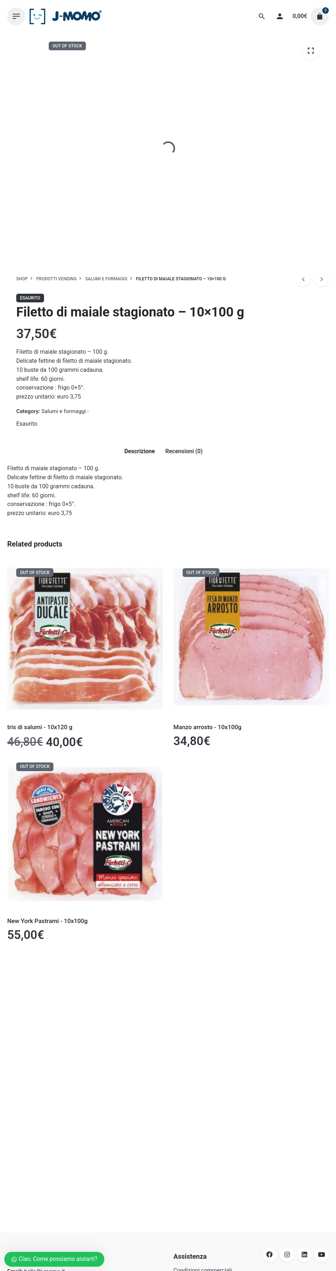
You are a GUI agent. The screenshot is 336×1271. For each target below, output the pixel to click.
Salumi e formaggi (64, 411)
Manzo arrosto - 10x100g (208, 727)
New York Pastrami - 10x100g (47, 920)
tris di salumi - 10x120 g (40, 727)
